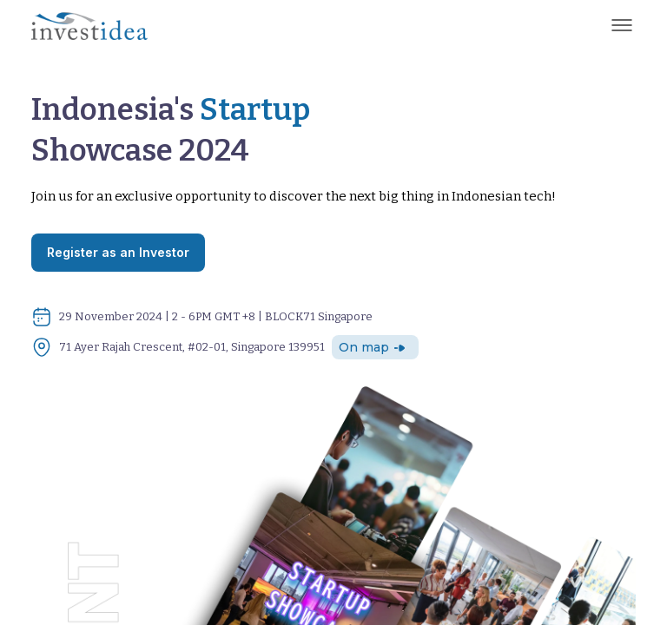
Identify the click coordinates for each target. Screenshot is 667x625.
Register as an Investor (118, 252)
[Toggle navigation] (622, 25)
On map (372, 347)
